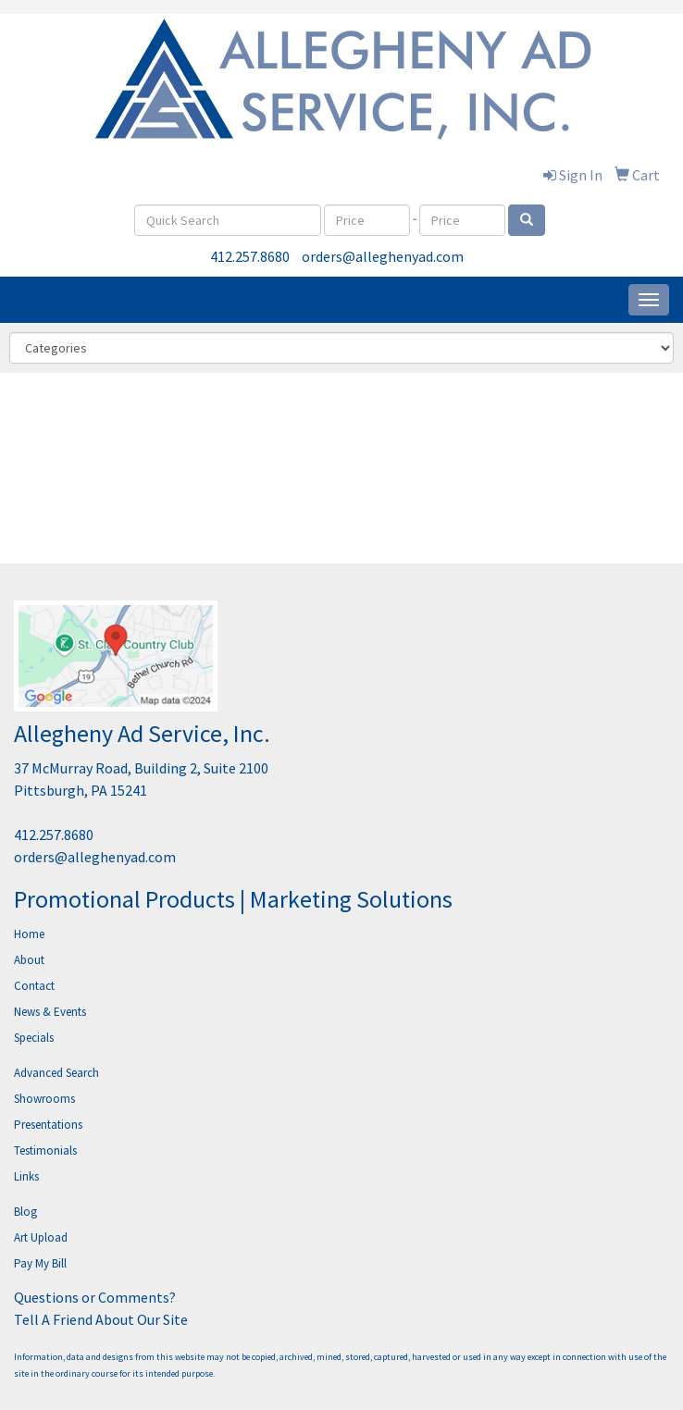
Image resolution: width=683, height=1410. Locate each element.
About (29, 960)
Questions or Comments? (95, 1297)
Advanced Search (56, 1073)
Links (26, 1176)
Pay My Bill (40, 1263)
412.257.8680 (250, 256)
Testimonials (45, 1150)
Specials (34, 1037)
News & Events (50, 1012)
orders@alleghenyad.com (383, 256)
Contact (34, 986)
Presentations (48, 1124)
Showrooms (44, 1099)
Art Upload (41, 1237)
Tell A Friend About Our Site (101, 1319)
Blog (25, 1211)
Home (29, 934)
